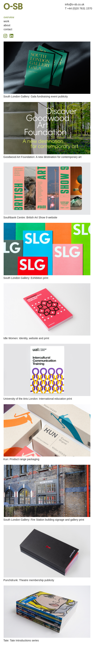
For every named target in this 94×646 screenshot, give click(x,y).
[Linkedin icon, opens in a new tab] (11, 35)
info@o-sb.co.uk (74, 4)
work (6, 21)
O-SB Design (13, 6)
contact (8, 29)
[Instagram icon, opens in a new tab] (6, 35)
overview (9, 17)
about (7, 25)
